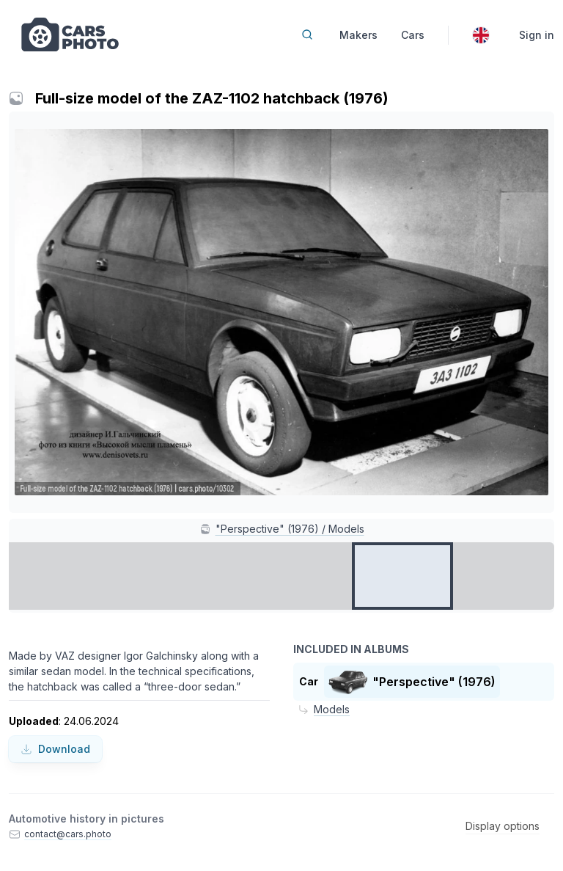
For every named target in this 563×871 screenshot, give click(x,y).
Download (55, 749)
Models (332, 709)
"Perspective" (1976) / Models (290, 528)
